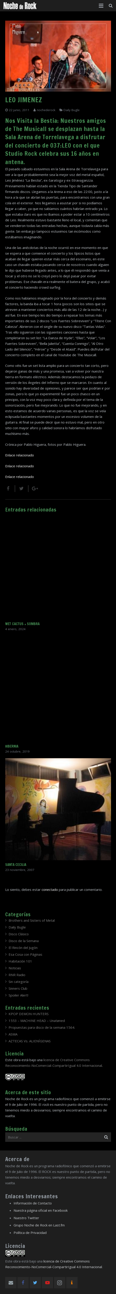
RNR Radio (17, 974)
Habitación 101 (20, 961)
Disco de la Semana (24, 940)
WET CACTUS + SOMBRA (22, 623)
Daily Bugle (72, 110)
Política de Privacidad (30, 1232)
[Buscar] (110, 5)
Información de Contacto (33, 1203)
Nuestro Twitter (26, 1218)
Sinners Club (18, 988)
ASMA (13, 1034)
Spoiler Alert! (18, 995)
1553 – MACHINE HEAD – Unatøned (37, 1020)
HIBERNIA (11, 746)
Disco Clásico (19, 934)
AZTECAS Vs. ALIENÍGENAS (30, 1041)
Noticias (15, 968)
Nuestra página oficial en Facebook (41, 1210)
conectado (50, 889)
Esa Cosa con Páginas (25, 954)
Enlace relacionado (19, 455)
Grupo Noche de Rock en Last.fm (39, 1225)
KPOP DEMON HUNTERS (29, 1013)
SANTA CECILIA (15, 864)
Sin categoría (18, 981)
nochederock (46, 110)
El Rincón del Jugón (23, 947)
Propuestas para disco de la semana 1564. (42, 1027)
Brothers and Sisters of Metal (32, 920)
